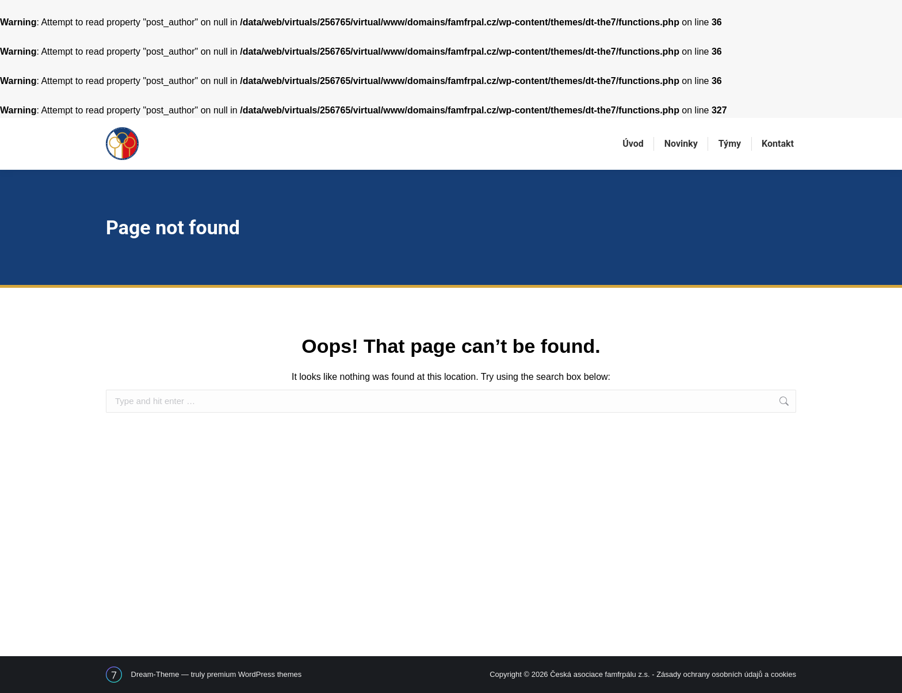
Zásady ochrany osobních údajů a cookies (726, 674)
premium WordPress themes (254, 674)
